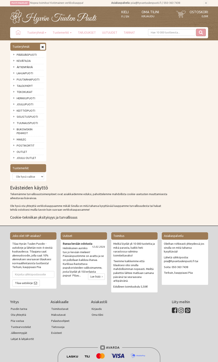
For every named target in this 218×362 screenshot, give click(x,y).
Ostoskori (199, 12)
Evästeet (56, 296)
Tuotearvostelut (21, 290)
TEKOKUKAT (25, 91)
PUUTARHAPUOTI (28, 79)
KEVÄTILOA (24, 60)
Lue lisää (96, 240)
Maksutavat (58, 278)
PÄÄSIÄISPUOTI (27, 54)
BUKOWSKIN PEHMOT (24, 131)
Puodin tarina (19, 272)
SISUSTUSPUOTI (27, 116)
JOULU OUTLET (26, 157)
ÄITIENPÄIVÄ (25, 67)
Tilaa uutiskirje (24, 246)
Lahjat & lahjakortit (22, 302)
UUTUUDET (109, 32)
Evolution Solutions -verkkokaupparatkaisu (183, 355)
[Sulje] (206, 3)
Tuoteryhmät (36, 32)
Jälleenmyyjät (19, 296)
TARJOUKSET (87, 32)
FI (122, 16)
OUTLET (22, 151)
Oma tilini (150, 12)
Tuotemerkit (62, 32)
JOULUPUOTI (25, 104)
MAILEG (21, 139)
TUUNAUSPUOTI (27, 123)
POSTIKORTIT (26, 145)
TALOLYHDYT (25, 85)
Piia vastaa (17, 284)
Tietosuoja (57, 290)
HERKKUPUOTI (26, 98)
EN (127, 16)
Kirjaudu (148, 16)
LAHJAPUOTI (25, 73)
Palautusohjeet (60, 284)
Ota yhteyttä (18, 278)
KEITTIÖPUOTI (26, 110)
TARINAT (129, 32)
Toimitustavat (59, 272)
